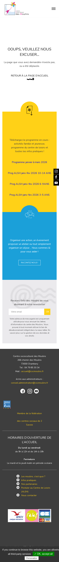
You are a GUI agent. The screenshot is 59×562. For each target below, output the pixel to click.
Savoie (29, 424)
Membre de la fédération (29, 413)
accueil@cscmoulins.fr (32, 371)
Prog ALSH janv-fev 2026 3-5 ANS (29, 195)
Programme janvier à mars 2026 (29, 162)
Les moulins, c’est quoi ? (33, 476)
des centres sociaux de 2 (29, 420)
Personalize (31, 558)
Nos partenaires (29, 484)
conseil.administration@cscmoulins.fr (29, 382)
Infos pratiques (28, 480)
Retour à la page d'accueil (29, 75)
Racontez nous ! (29, 262)
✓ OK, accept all (43, 554)
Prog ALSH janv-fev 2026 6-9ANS (29, 184)
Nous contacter (29, 495)
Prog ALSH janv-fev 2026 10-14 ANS (29, 173)
